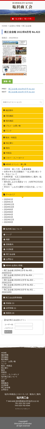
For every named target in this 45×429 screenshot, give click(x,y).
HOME (4, 26)
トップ (9, 234)
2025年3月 (8, 199)
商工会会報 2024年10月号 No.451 (18, 290)
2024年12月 (9, 204)
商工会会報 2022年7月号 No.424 (21, 92)
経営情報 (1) (11, 308)
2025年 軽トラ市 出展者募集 (17, 169)
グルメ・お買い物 (13, 126)
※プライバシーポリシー (22, 408)
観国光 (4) (10, 313)
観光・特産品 (6, 366)
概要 (8, 239)
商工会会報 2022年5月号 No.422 (21, 89)
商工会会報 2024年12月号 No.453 (18, 280)
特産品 (9, 153)
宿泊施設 (9, 116)
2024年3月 (8, 217)
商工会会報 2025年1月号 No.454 (18, 275)
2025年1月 (8, 202)
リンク (9, 131)
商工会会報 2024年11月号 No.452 (18, 285)
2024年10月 (9, 207)
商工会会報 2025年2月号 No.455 (18, 270)
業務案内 (9, 244)
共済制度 (9, 249)
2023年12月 (9, 220)
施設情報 (4, 355)
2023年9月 (8, 222)
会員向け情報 (14, 26)
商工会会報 (26, 26)
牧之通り (9, 143)
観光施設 (9, 121)
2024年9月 (8, 209)
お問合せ (9, 259)
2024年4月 (8, 215)
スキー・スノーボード (15, 158)
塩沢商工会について (9, 377)
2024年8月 (8, 212)
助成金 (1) (10, 303)
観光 (8, 148)
